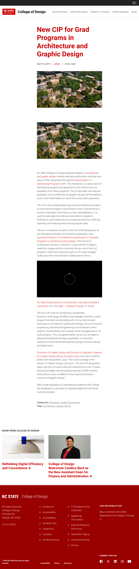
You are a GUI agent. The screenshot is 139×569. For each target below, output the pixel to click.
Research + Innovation (100, 12)
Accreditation (49, 517)
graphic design (48, 176)
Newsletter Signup (80, 534)
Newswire (55, 402)
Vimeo (91, 306)
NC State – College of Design (69, 306)
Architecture (49, 406)
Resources (68, 563)
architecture (92, 173)
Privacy (74, 545)
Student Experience (120, 12)
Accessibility (49, 512)
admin (57, 64)
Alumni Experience (60, 12)
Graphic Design (63, 406)
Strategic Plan (50, 523)
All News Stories (51, 539)
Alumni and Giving (80, 539)
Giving (134, 12)
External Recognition (79, 12)
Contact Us (48, 506)
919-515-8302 (9, 524)
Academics (48, 528)
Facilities (47, 534)
